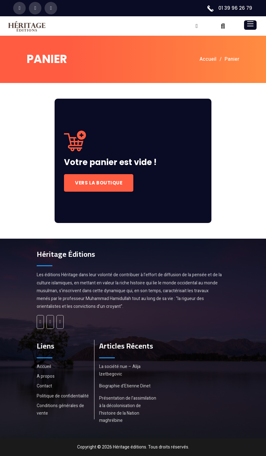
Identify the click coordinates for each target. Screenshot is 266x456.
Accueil (208, 59)
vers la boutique (98, 182)
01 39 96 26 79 (235, 8)
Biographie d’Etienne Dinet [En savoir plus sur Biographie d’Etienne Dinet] (125, 386)
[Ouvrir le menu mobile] (250, 23)
